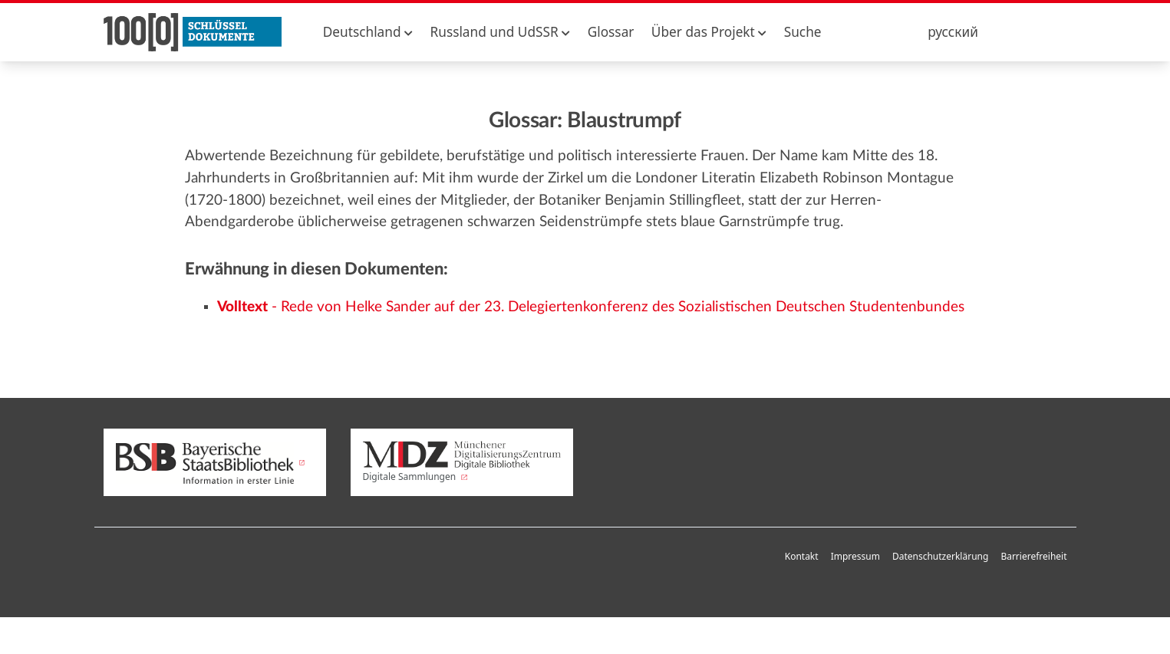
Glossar (611, 32)
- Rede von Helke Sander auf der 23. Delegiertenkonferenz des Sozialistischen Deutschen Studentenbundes (590, 307)
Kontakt (802, 556)
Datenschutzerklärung (940, 556)
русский (953, 32)
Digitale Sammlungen (462, 462)
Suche (803, 32)
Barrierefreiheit (1033, 556)
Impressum (855, 556)
